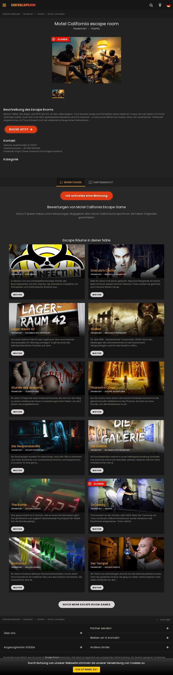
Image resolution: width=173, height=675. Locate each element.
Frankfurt (28, 14)
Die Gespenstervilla (25, 446)
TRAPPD (95, 28)
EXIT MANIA (30, 274)
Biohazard (19, 563)
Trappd (40, 14)
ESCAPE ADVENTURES (115, 391)
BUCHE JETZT (18, 129)
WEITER (96, 294)
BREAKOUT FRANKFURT (116, 274)
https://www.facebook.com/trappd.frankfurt (38, 151)
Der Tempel (99, 563)
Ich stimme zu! (86, 669)
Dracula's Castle (103, 270)
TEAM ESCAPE (32, 391)
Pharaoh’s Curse (103, 388)
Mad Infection (21, 270)
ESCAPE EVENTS (33, 508)
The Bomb (19, 505)
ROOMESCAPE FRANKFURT (38, 332)
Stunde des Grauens (26, 388)
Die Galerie (99, 446)
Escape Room (52, 657)
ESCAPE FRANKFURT (34, 450)
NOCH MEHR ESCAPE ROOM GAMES (86, 604)
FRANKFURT (80, 28)
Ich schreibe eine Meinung (87, 196)
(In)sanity (98, 505)
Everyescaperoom (11, 14)
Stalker (96, 329)
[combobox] (159, 5)
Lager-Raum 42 (23, 329)
